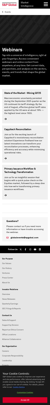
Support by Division (10, 325)
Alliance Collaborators (11, 339)
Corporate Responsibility (12, 356)
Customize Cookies (25, 392)
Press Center (7, 278)
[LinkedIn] (40, 249)
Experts (5, 365)
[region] (25, 385)
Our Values (6, 263)
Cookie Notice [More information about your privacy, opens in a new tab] (19, 387)
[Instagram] (30, 249)
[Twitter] (21, 249)
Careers (5, 351)
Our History (7, 268)
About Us (6, 282)
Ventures (6, 273)
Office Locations (9, 334)
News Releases (8, 299)
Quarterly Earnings (10, 304)
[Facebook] (25, 249)
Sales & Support (9, 320)
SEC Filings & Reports (11, 308)
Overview (6, 294)
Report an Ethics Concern (13, 330)
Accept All (25, 400)
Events (6, 12)
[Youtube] (35, 249)
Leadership (7, 360)
